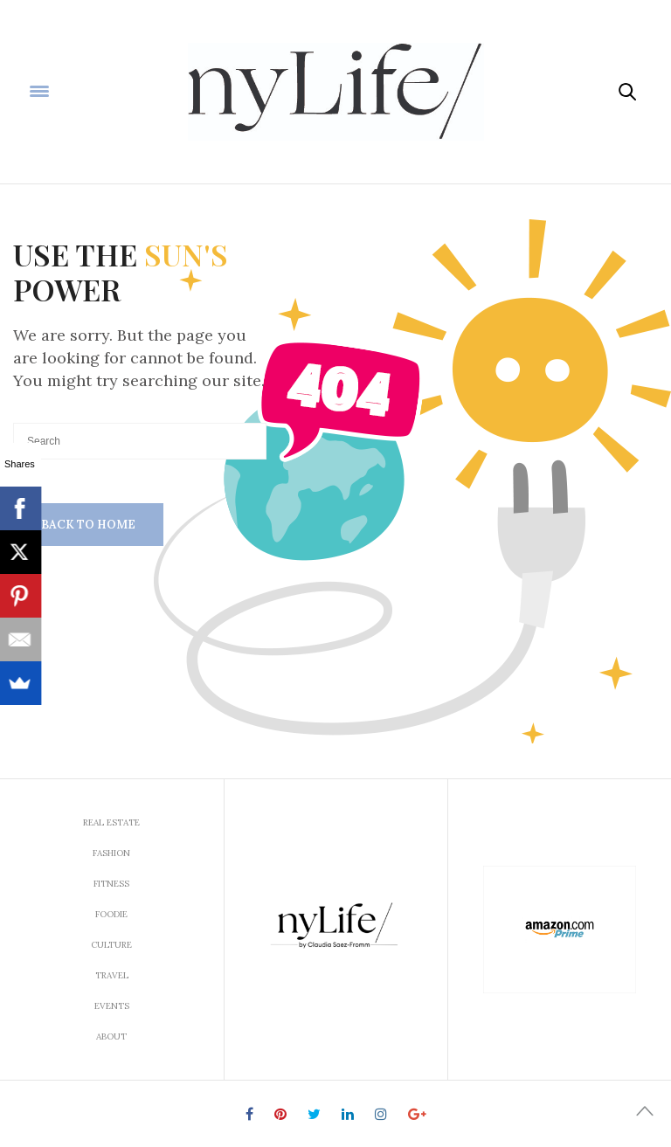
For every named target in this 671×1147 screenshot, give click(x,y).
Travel (111, 975)
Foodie (111, 914)
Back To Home (88, 524)
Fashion (111, 853)
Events (111, 1006)
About (111, 1036)
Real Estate (111, 822)
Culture (111, 944)
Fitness (111, 883)
